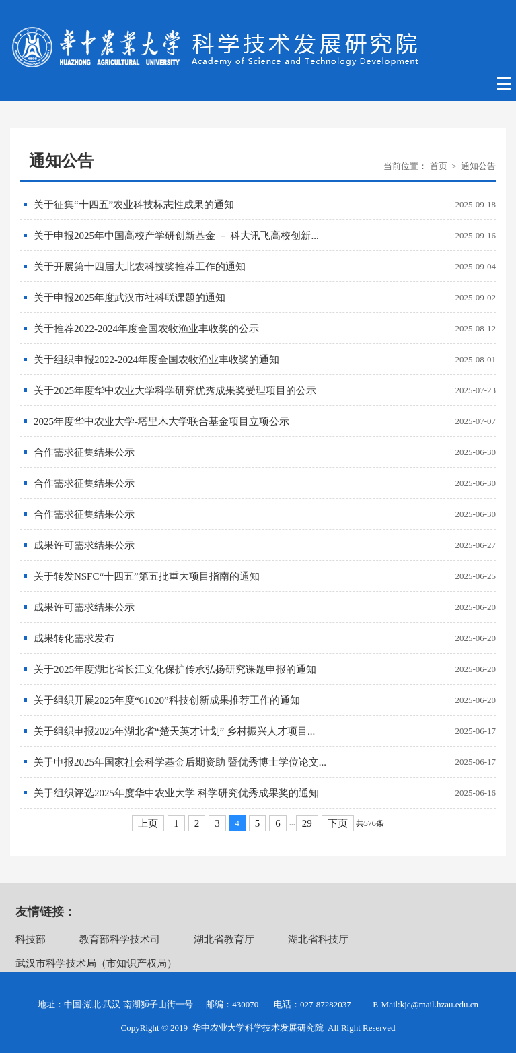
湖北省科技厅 (318, 939)
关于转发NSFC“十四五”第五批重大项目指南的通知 (147, 576)
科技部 (30, 939)
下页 (338, 823)
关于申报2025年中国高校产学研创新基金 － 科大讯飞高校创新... (176, 235)
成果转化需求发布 (74, 638)
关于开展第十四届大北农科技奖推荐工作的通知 (140, 266)
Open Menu (505, 84)
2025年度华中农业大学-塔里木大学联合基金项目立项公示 (161, 421)
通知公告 (478, 166)
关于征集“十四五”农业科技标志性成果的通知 (134, 204)
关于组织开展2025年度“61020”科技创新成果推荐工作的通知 (167, 700)
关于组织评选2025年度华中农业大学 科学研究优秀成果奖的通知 (176, 793)
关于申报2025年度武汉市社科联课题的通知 (129, 297)
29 (307, 823)
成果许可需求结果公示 (84, 545)
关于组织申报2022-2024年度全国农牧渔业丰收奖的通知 (156, 359)
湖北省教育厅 (224, 939)
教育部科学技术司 (119, 939)
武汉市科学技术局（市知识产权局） (96, 963)
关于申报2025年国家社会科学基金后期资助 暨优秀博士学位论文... (180, 762)
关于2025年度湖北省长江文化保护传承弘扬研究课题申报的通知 (175, 669)
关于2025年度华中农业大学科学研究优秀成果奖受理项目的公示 (175, 390)
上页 (148, 823)
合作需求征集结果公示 (84, 452)
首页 (438, 166)
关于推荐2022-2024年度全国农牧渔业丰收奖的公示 (146, 328)
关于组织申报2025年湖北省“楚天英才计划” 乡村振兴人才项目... (174, 731)
